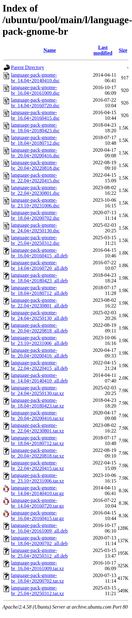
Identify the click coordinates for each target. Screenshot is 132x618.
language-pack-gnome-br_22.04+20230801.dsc (35, 190)
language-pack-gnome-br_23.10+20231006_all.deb (39, 340)
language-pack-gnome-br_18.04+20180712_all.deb (39, 290)
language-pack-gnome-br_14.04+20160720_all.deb (39, 265)
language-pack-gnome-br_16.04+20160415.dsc (35, 115)
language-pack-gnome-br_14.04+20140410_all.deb (39, 377)
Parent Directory (27, 67)
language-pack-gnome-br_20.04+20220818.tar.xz (37, 453)
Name (49, 50)
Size (123, 50)
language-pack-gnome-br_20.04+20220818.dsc (35, 165)
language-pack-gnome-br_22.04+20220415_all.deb (39, 365)
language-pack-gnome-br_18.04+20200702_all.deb (39, 540)
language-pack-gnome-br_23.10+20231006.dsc (35, 202)
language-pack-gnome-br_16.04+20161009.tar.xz (37, 565)
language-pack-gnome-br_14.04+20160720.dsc (35, 102)
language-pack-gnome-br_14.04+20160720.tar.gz (37, 503)
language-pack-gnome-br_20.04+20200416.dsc (35, 152)
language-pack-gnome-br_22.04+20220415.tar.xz (37, 465)
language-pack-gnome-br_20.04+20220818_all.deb (39, 327)
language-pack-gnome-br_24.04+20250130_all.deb (39, 315)
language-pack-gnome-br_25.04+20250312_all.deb (39, 553)
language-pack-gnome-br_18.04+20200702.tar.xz (37, 578)
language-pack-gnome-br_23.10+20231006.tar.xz (37, 478)
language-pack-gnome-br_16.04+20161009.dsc (35, 90)
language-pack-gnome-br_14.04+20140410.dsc (35, 77)
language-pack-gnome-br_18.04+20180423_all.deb (39, 277)
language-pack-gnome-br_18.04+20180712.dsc (35, 140)
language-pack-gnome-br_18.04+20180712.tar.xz (37, 440)
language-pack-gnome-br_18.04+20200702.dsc (35, 215)
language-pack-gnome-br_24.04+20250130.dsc (35, 227)
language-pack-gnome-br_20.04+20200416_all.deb (39, 352)
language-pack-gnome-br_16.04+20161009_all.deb (39, 528)
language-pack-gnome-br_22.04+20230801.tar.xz (37, 428)
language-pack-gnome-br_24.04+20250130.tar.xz (37, 390)
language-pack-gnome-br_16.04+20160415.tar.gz (37, 515)
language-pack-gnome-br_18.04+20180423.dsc (35, 127)
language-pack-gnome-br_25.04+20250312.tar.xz (37, 590)
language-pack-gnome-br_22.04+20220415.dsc (35, 177)
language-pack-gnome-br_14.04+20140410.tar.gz (37, 490)
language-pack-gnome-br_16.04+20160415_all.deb (39, 252)
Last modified (103, 50)
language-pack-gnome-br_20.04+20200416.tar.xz (37, 415)
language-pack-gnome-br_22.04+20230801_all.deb (39, 302)
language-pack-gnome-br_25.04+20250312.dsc (35, 240)
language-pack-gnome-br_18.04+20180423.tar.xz (37, 403)
